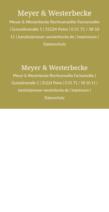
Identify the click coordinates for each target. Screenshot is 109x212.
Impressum (86, 36)
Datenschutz (54, 43)
